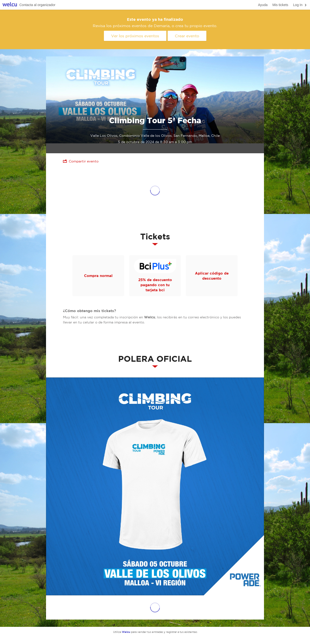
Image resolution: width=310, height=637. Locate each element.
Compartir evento (81, 161)
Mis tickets (280, 5)
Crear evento (187, 36)
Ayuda (262, 5)
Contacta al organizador (37, 5)
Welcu (9, 5)
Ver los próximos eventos (135, 36)
